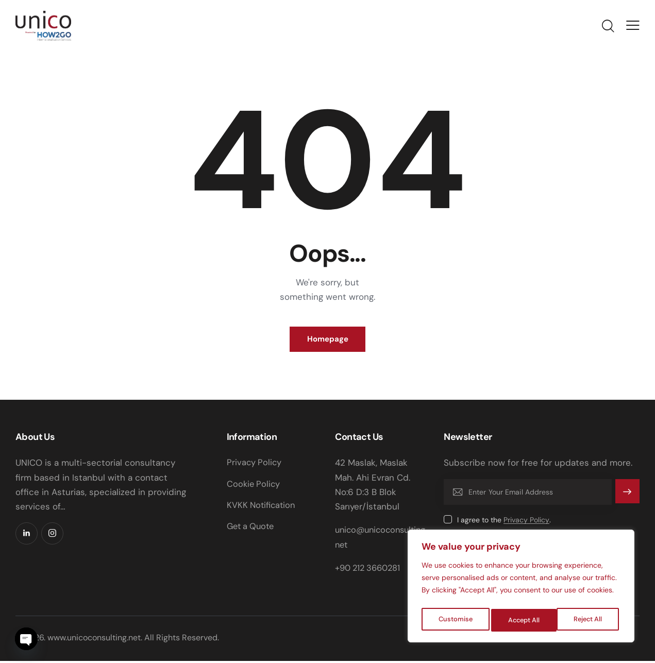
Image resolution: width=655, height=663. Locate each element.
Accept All (589, 620)
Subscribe (626, 498)
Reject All (522, 620)
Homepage (327, 340)
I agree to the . (504, 521)
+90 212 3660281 (370, 569)
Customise (454, 620)
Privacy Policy (526, 522)
